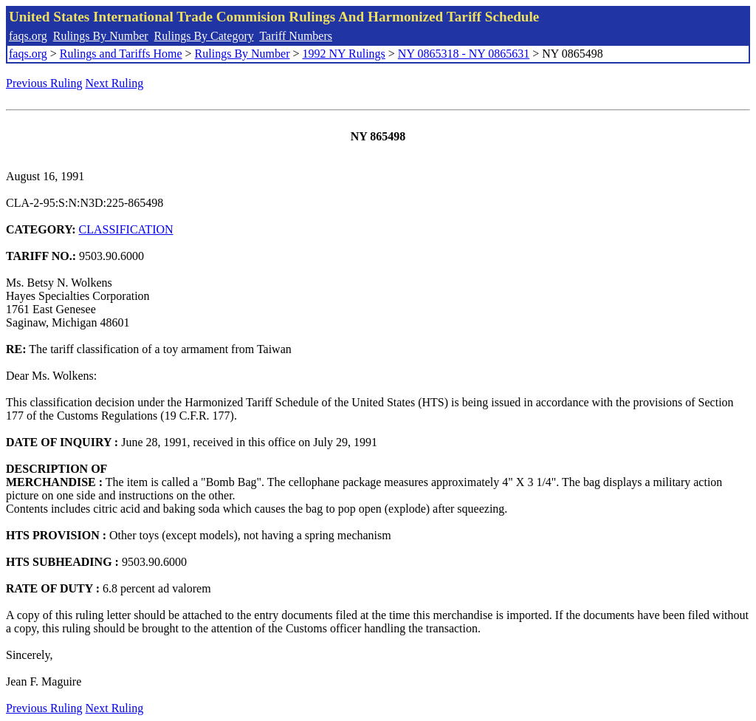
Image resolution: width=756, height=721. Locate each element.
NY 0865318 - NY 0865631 (463, 53)
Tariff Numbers (295, 36)
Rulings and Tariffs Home (121, 53)
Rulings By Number (100, 36)
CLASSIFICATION (126, 229)
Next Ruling (115, 83)
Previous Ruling (44, 83)
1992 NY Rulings (344, 53)
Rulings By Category (204, 36)
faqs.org (28, 36)
